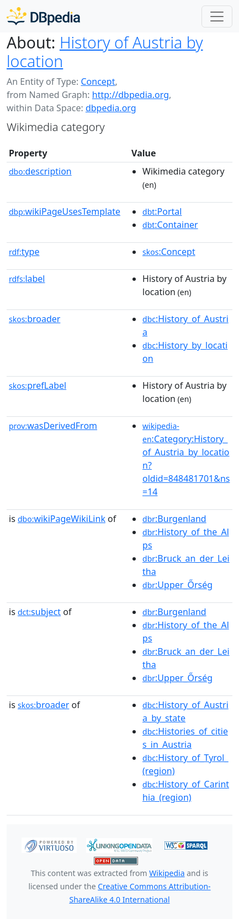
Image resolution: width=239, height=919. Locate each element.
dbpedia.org (111, 108)
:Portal (162, 211)
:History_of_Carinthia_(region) (185, 790)
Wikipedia (166, 873)
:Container (170, 225)
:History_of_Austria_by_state (185, 711)
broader (34, 319)
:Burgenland (174, 519)
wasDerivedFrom (53, 426)
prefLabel (37, 385)
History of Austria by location (105, 52)
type (24, 252)
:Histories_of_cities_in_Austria (185, 738)
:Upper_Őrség (177, 585)
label (27, 279)
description (40, 171)
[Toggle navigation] (216, 17)
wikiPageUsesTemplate (64, 211)
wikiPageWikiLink (61, 519)
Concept (98, 81)
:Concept (168, 252)
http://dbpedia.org (130, 95)
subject (39, 612)
